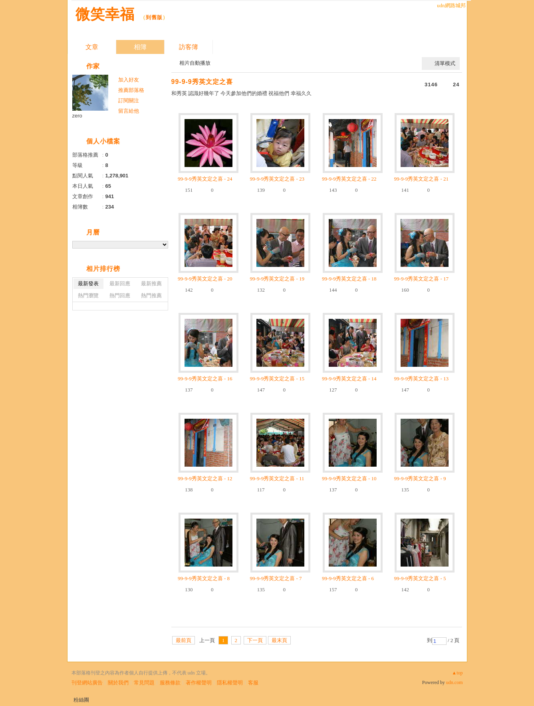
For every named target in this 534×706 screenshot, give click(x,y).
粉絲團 (81, 700)
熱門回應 (119, 295)
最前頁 (183, 640)
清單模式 (445, 63)
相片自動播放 (194, 63)
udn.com (454, 682)
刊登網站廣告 (87, 683)
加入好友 (128, 80)
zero (77, 116)
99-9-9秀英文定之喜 (202, 81)
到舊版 (154, 17)
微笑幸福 (105, 14)
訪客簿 (188, 47)
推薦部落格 (131, 90)
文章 (91, 47)
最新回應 (119, 283)
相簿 (140, 47)
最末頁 (279, 640)
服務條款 (170, 683)
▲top (457, 673)
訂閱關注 (128, 100)
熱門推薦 (151, 295)
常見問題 (144, 683)
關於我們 (118, 683)
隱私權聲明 (230, 683)
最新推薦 (151, 283)
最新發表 (88, 283)
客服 (253, 683)
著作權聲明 (199, 683)
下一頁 (255, 640)
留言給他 (128, 111)
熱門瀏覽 (88, 295)
